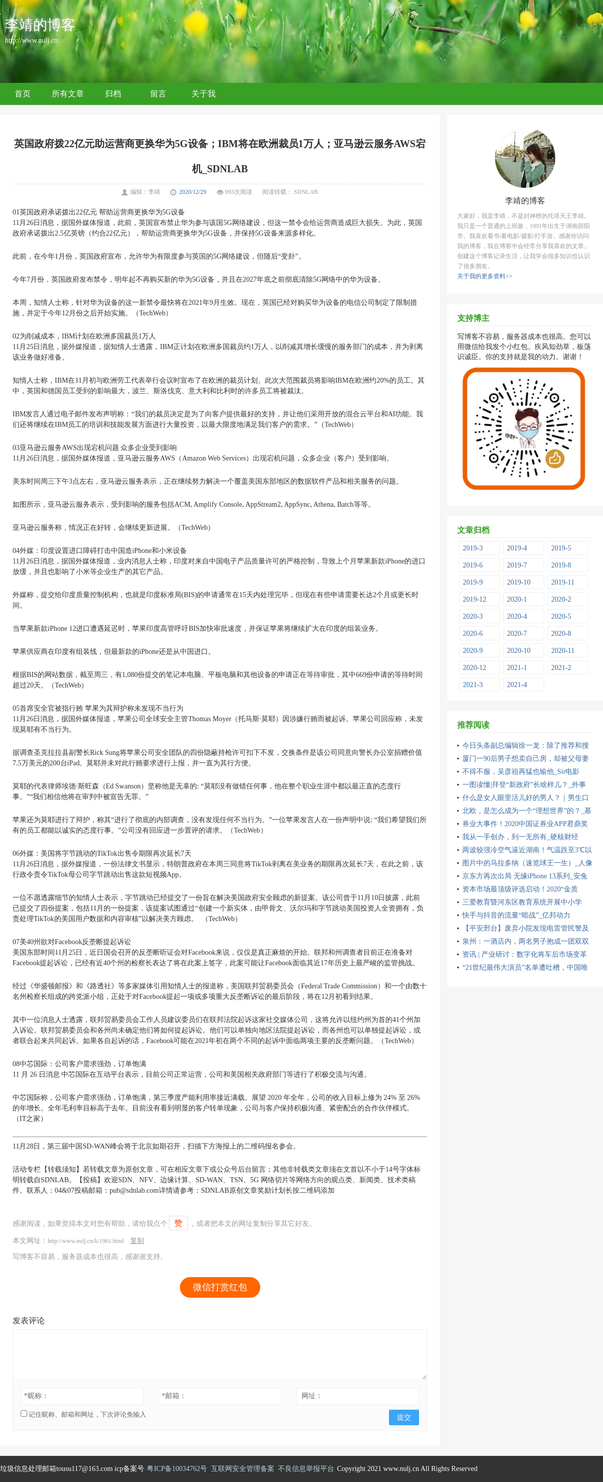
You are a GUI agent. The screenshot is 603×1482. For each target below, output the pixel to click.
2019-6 (473, 565)
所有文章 (68, 93)
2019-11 (562, 582)
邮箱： (174, 1396)
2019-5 (561, 548)
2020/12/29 (193, 191)
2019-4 (517, 548)
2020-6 (473, 633)
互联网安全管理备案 (242, 1468)
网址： (312, 1396)
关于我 (203, 93)
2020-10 (519, 650)
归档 (113, 93)
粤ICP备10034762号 (177, 1468)
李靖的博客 (40, 25)
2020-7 (517, 633)
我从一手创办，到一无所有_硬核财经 (520, 837)
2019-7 (517, 565)
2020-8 (561, 633)
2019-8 (561, 565)
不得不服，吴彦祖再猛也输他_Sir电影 (520, 771)
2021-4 (517, 685)
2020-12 (474, 667)
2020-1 (517, 599)
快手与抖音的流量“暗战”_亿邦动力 (516, 915)
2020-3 (473, 616)
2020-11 (562, 650)
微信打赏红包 (220, 1287)
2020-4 (517, 616)
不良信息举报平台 (306, 1468)
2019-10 (519, 582)
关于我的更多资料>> (485, 276)
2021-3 (473, 685)
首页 (23, 93)
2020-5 (561, 616)
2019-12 (474, 599)
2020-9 (473, 650)
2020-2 (561, 599)
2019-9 (473, 582)
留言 (158, 93)
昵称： (36, 1396)
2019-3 (473, 548)
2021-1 (517, 667)
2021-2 (561, 667)
